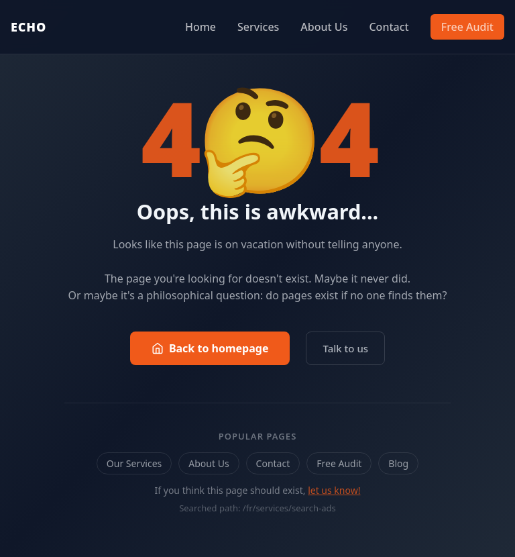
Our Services (134, 463)
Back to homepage (210, 348)
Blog (398, 463)
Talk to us (345, 348)
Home (200, 26)
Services (258, 26)
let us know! (334, 490)
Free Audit (467, 26)
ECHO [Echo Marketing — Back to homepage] (28, 27)
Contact (388, 26)
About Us (323, 26)
